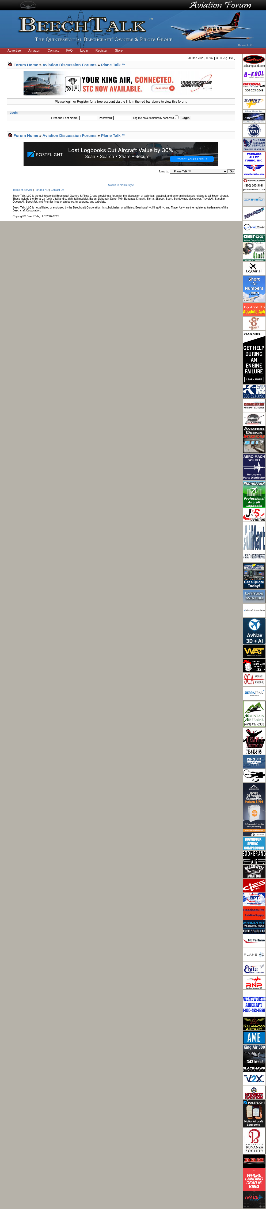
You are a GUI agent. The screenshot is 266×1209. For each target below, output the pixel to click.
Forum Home (25, 65)
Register (102, 50)
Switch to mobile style (121, 185)
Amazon (34, 50)
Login (84, 50)
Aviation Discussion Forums (70, 65)
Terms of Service (22, 189)
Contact (53, 50)
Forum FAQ (42, 189)
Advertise (14, 50)
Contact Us (57, 189)
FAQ (69, 50)
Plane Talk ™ (113, 65)
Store (119, 50)
